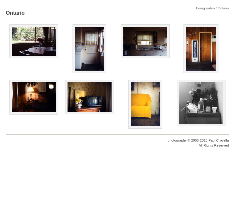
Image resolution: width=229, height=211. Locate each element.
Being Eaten (205, 8)
